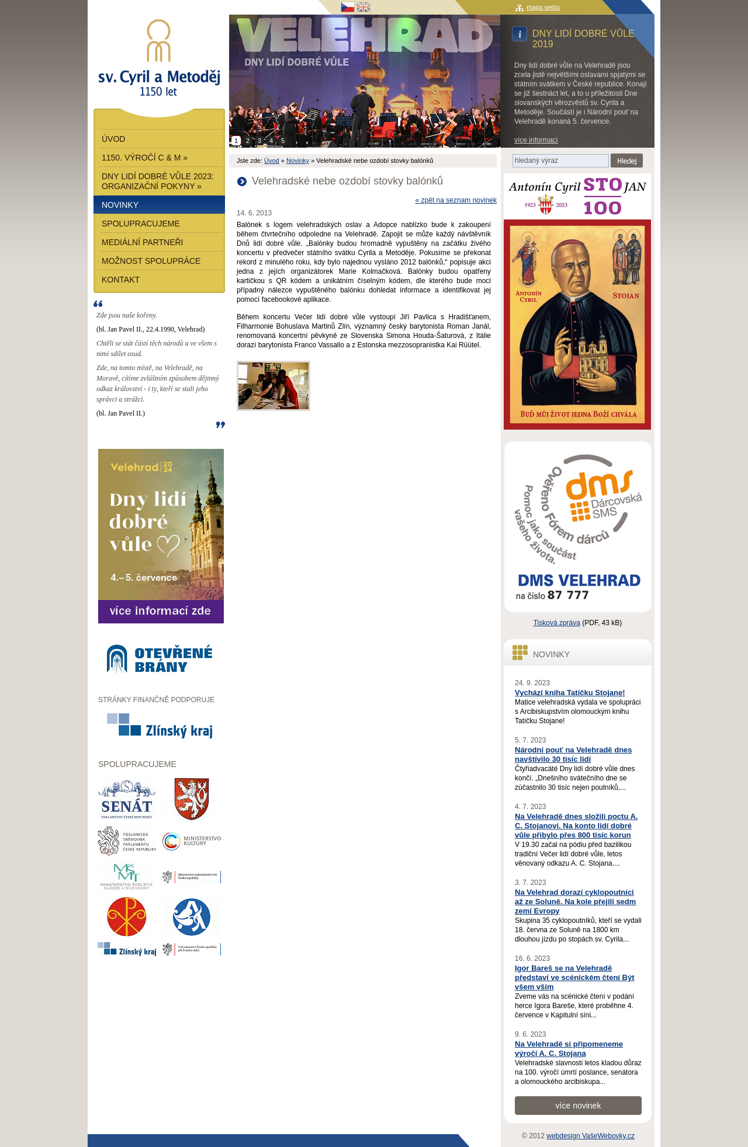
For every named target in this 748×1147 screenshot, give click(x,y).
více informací (536, 140)
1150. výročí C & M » (145, 157)
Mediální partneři (142, 242)
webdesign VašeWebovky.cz (590, 1136)
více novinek (578, 1105)
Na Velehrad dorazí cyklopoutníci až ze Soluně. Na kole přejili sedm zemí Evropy (575, 901)
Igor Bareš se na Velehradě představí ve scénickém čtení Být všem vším (575, 977)
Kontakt (121, 279)
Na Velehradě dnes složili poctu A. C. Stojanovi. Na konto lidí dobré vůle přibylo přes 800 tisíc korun (576, 825)
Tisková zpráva (557, 623)
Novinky (297, 160)
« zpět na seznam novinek (456, 200)
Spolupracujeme (141, 223)
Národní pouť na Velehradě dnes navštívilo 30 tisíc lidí (573, 754)
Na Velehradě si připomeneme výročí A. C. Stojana (569, 1049)
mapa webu (543, 7)
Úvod (271, 160)
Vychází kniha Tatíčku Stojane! (570, 692)
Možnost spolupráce (151, 261)
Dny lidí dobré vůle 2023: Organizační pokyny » (158, 181)
